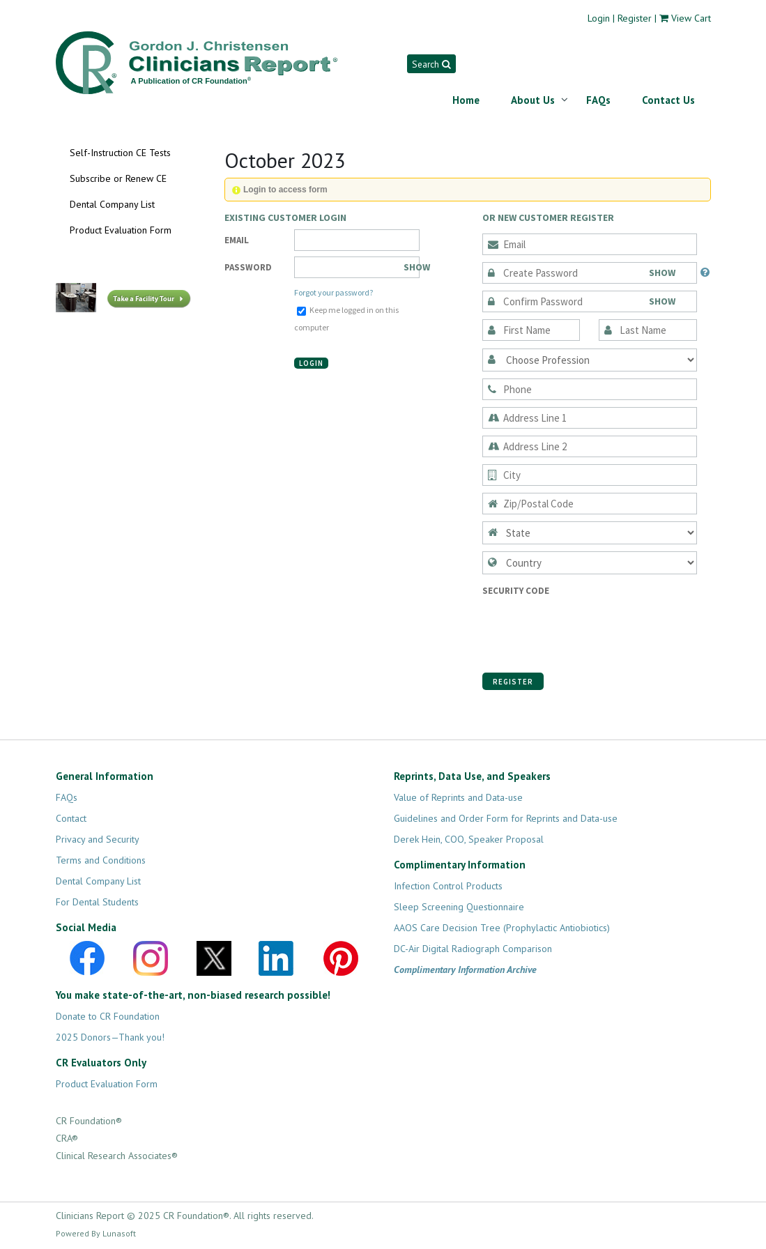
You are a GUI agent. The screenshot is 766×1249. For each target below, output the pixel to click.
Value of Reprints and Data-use (458, 797)
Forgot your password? (333, 292)
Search (431, 64)
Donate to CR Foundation (108, 1016)
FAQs (598, 100)
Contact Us (668, 100)
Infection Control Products (448, 886)
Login (599, 18)
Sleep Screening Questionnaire (459, 907)
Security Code (515, 591)
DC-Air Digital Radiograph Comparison (473, 948)
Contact (71, 818)
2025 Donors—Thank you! (110, 1037)
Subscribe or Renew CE (118, 178)
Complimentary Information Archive (465, 969)
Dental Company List (112, 204)
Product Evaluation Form (120, 230)
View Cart (691, 18)
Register (635, 18)
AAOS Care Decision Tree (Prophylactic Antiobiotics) (502, 927)
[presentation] (588, 626)
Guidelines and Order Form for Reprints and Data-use (506, 818)
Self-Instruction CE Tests (120, 152)
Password (248, 267)
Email (236, 240)
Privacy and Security (97, 839)
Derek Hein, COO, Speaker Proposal (469, 839)
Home (466, 100)
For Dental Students (97, 902)
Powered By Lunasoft (96, 1233)
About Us (533, 100)
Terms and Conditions (101, 860)
